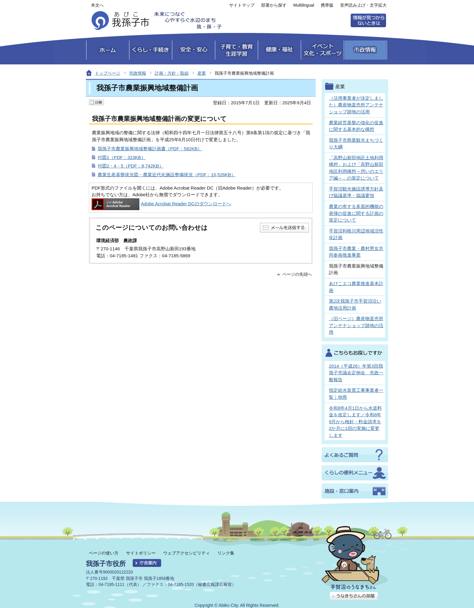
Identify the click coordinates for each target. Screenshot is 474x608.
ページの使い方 (103, 553)
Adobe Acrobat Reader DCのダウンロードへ (161, 203)
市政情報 (137, 73)
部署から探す (274, 5)
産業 (201, 73)
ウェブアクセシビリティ (186, 553)
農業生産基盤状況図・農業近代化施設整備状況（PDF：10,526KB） (166, 174)
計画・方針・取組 (172, 73)
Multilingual (303, 5)
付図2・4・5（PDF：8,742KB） (131, 165)
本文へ (97, 5)
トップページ (107, 73)
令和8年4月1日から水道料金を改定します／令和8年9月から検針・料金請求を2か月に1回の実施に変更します (355, 421)
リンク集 (225, 553)
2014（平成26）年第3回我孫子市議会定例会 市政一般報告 (356, 372)
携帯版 (327, 5)
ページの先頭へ (297, 274)
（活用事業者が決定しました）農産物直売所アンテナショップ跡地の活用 (356, 105)
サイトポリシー (141, 553)
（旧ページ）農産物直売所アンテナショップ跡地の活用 (356, 325)
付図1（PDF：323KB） (122, 157)
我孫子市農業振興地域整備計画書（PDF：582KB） (150, 148)
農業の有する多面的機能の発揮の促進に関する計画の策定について (356, 213)
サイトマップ (242, 5)
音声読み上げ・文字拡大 (363, 5)
